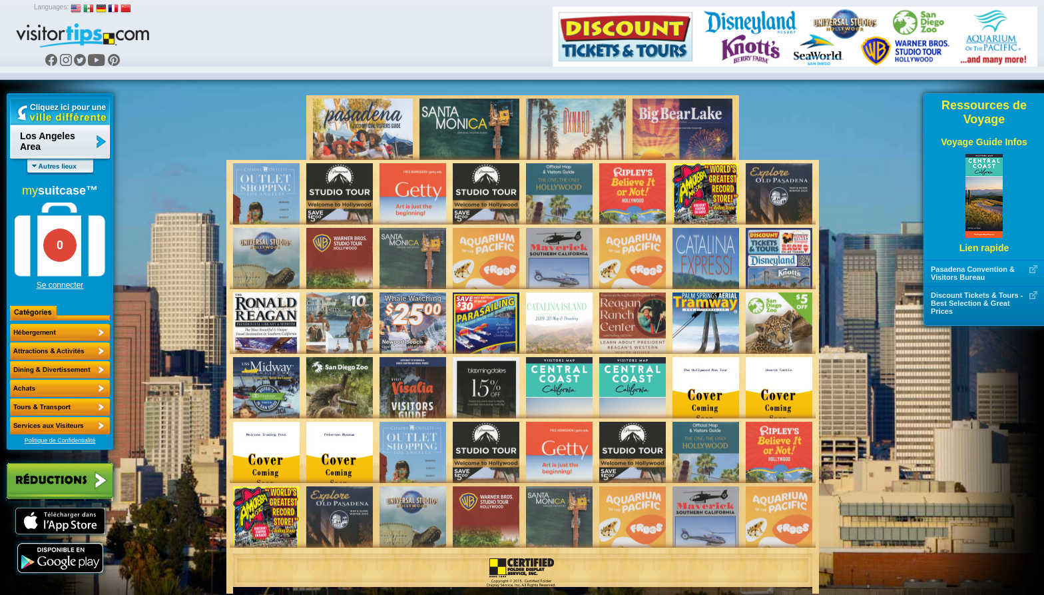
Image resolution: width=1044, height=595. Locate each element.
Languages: (51, 7)
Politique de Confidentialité (60, 440)
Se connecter (60, 285)
